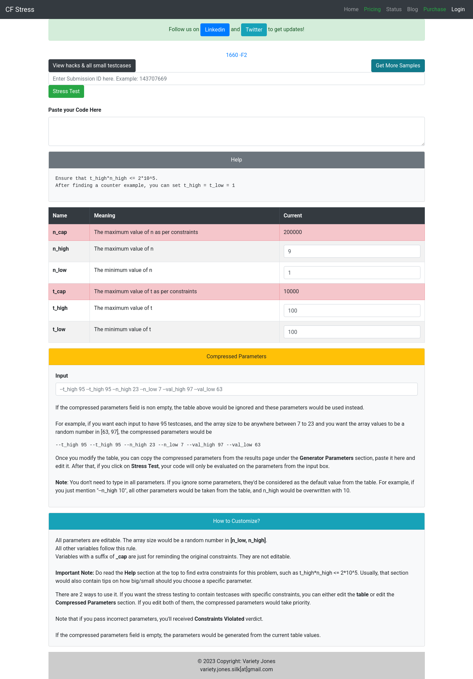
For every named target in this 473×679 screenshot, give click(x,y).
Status (394, 9)
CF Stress (19, 9)
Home (351, 9)
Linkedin (215, 29)
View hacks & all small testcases (92, 65)
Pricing (372, 9)
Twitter (253, 29)
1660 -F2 (236, 55)
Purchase (434, 9)
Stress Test (66, 91)
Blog (412, 9)
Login (458, 9)
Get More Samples (398, 65)
